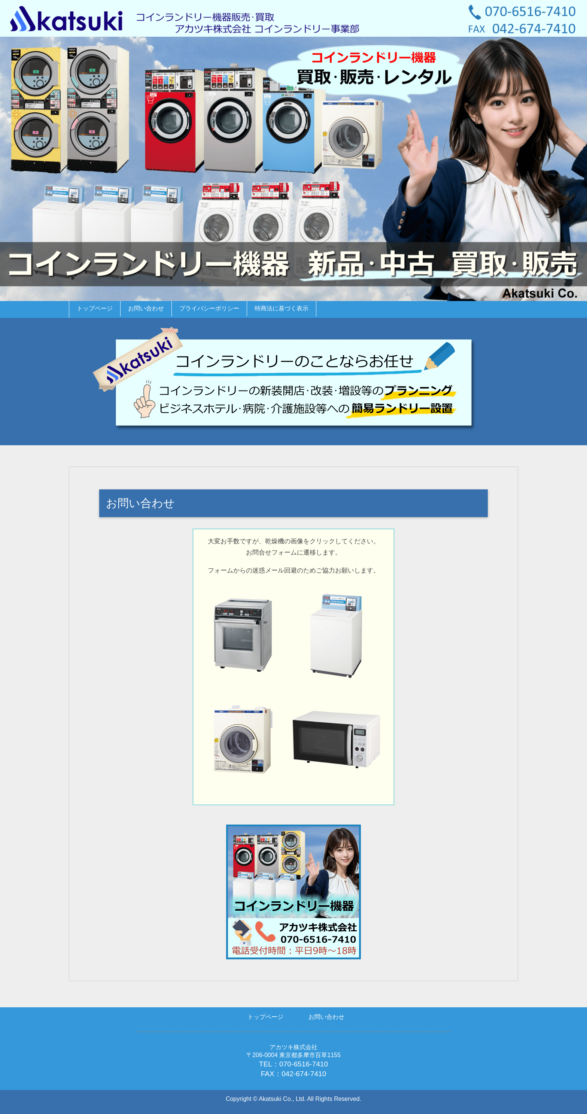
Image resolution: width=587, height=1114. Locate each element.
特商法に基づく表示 (281, 308)
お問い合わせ (146, 308)
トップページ (95, 308)
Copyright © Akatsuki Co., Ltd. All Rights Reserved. (293, 1099)
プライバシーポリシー (209, 308)
